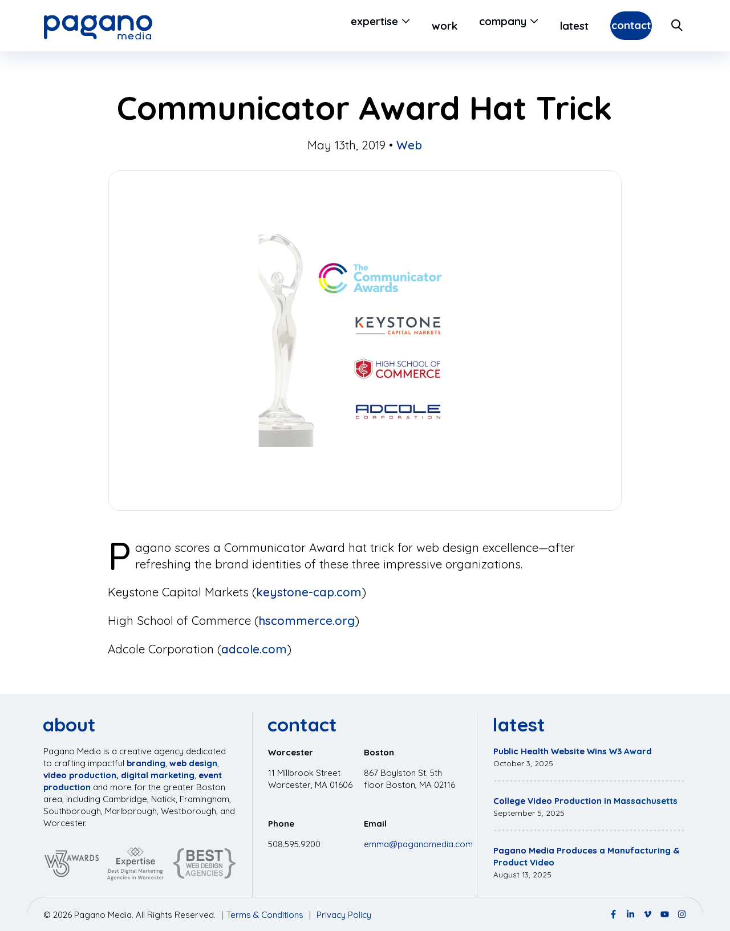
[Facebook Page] (613, 914)
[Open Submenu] (374, 25)
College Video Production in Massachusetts (585, 800)
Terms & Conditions (264, 914)
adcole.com (254, 648)
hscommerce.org (306, 620)
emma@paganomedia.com (418, 844)
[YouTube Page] (664, 914)
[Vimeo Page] (647, 914)
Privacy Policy (344, 914)
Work (415, 25)
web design (193, 763)
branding (146, 763)
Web (409, 144)
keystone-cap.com (309, 591)
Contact (616, 25)
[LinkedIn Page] (630, 914)
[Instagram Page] (682, 914)
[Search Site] (677, 25)
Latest (544, 25)
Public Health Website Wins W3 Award (572, 751)
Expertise (344, 25)
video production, (81, 775)
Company (473, 25)
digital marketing (157, 775)
